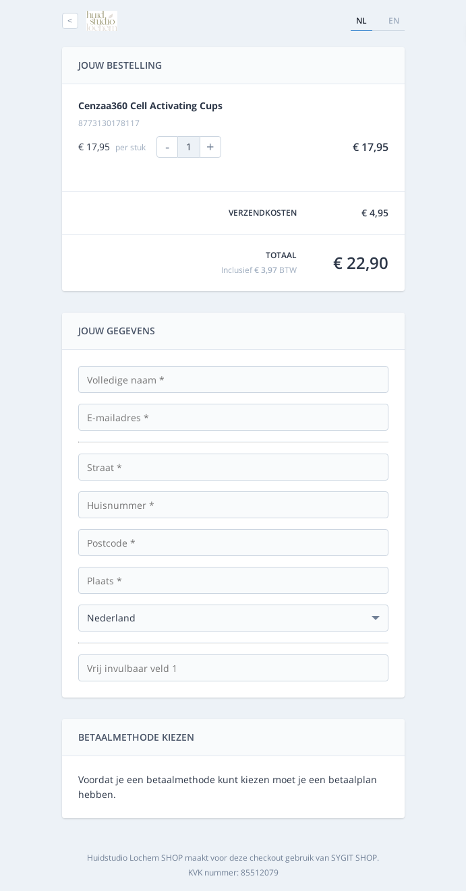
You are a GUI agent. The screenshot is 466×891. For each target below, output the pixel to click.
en (393, 20)
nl (361, 20)
